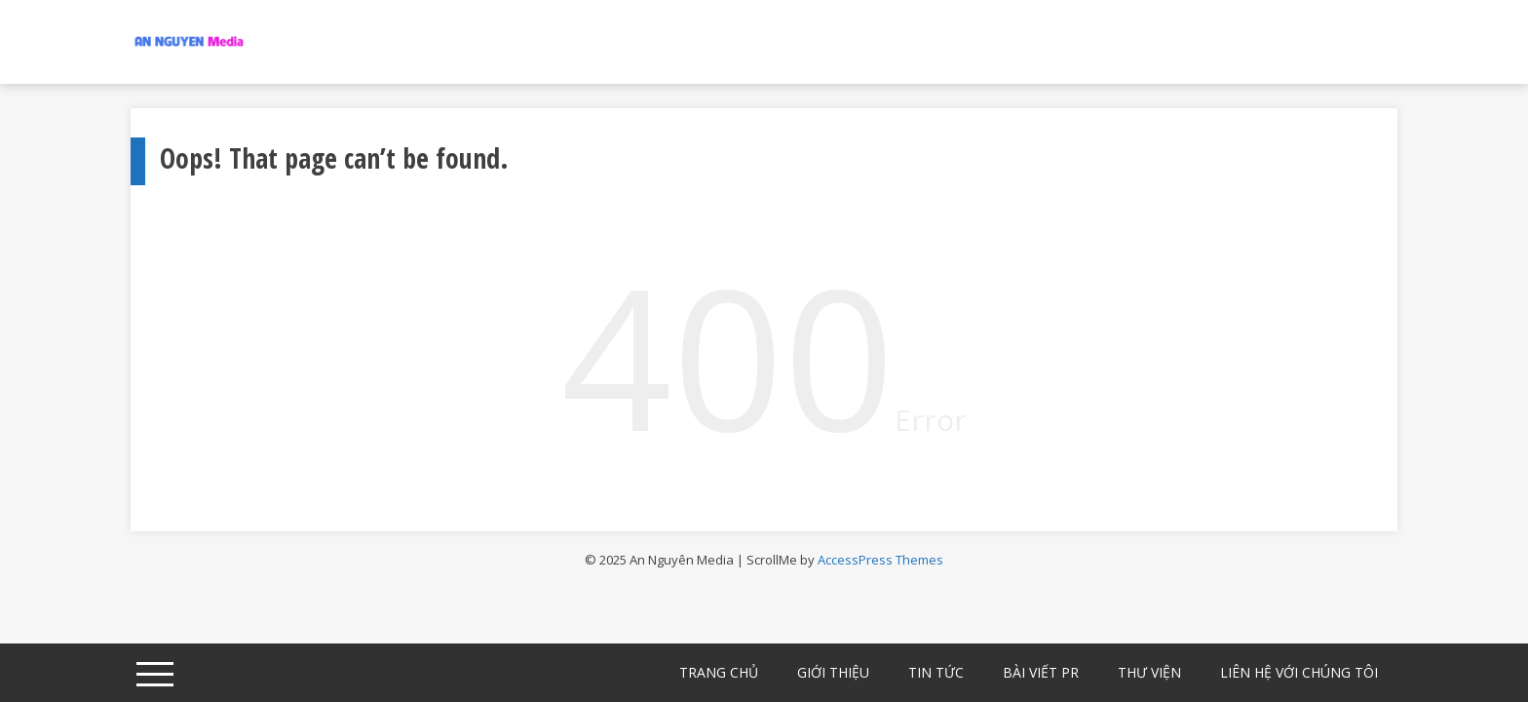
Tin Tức (936, 672)
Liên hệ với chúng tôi (1299, 672)
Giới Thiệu (833, 672)
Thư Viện (1149, 672)
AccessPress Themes (880, 559)
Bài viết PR (1041, 672)
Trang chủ (718, 672)
